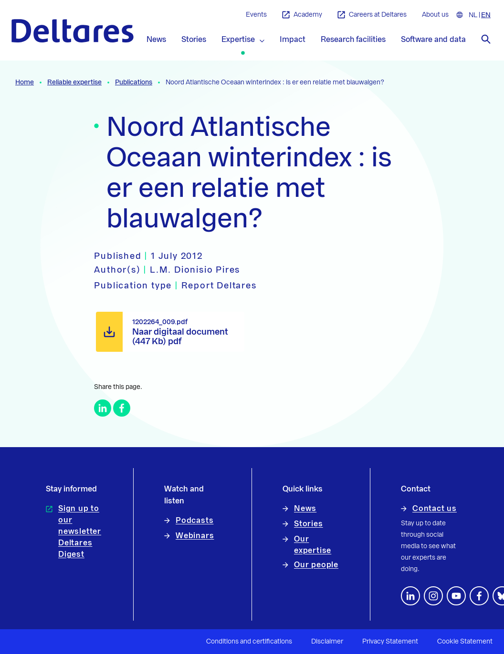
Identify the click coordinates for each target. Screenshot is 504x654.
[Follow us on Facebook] (479, 595)
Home (24, 82)
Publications (133, 82)
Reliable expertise (74, 82)
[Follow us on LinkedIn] (410, 595)
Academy (302, 15)
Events (256, 14)
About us (435, 14)
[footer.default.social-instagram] (433, 595)
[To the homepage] (72, 30)
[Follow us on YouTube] (456, 595)
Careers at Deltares (372, 15)
